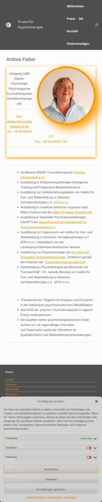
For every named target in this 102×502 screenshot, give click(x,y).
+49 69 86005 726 (54, 141)
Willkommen (75, 6)
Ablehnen (51, 479)
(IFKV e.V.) (60, 202)
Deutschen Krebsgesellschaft (65, 262)
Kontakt (72, 31)
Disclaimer (11, 384)
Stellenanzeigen (78, 43)
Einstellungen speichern (51, 489)
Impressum (69, 497)
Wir (81, 18)
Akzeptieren (51, 469)
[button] (96, 401)
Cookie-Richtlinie (35, 497)
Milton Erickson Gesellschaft (72, 212)
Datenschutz (54, 497)
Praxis (71, 18)
